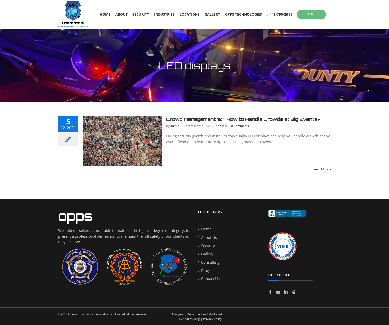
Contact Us (210, 278)
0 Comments (240, 126)
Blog (205, 270)
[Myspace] (293, 292)
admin (174, 126)
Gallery (207, 253)
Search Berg (191, 319)
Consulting (210, 262)
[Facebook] (270, 292)
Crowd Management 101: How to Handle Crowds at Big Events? (243, 119)
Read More (320, 169)
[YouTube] (278, 292)
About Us (209, 237)
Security (221, 126)
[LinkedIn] (286, 292)
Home (206, 228)
